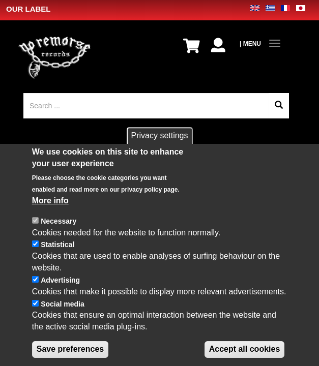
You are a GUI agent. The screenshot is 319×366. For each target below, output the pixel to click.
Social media (62, 316)
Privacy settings (159, 148)
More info (50, 213)
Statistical (57, 257)
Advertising (60, 293)
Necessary (58, 233)
